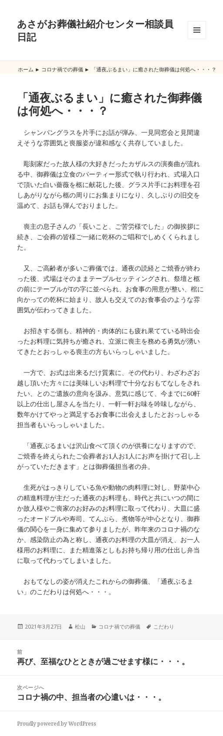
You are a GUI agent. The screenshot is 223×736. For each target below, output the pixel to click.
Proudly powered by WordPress (56, 723)
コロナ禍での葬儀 (62, 69)
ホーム (26, 69)
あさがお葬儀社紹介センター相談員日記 (95, 30)
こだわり (163, 626)
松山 (80, 626)
